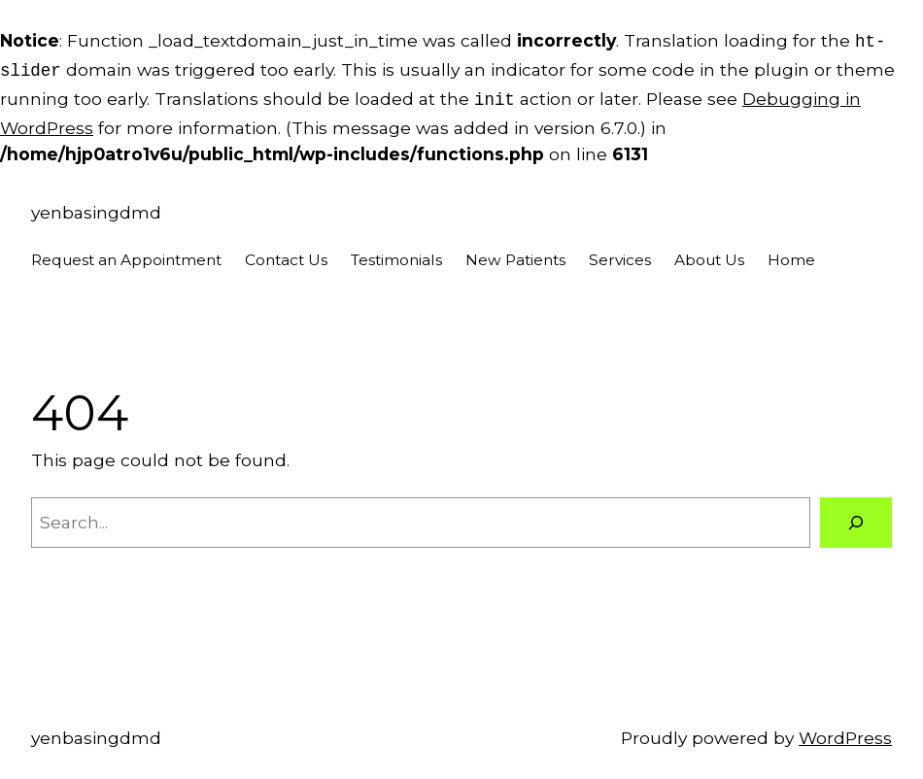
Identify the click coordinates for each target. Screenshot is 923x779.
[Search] (856, 516)
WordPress (845, 732)
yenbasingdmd (96, 206)
